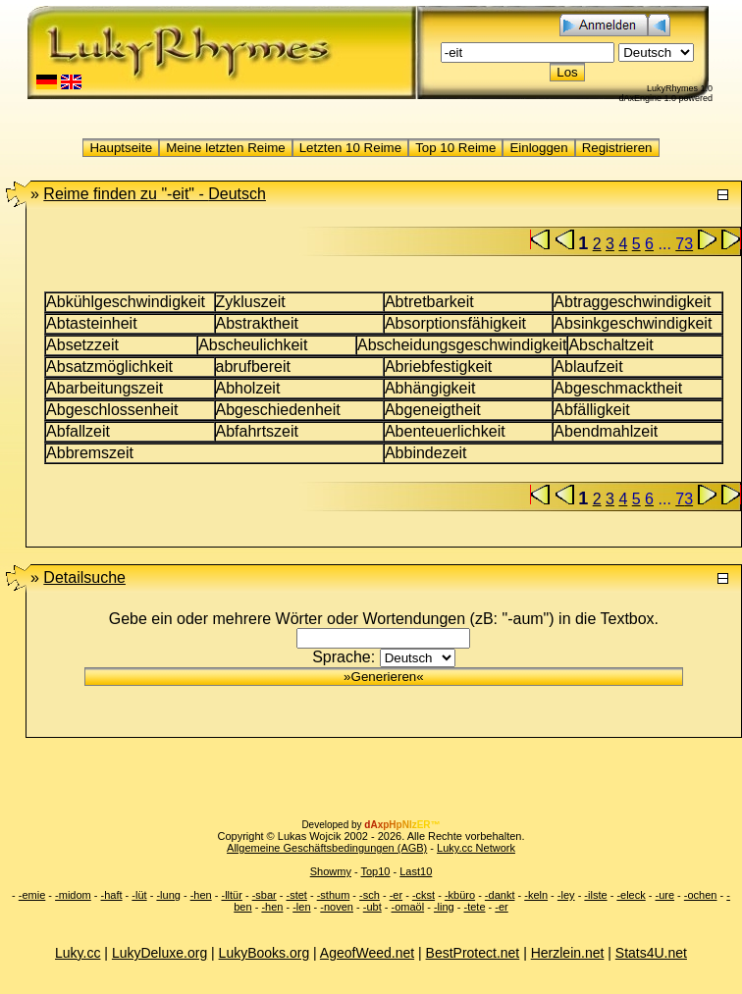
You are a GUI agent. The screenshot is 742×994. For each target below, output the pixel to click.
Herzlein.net (568, 953)
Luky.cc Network (476, 848)
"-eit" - (154, 193)
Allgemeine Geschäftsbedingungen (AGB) (327, 848)
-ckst (423, 895)
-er (396, 895)
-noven (336, 907)
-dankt (500, 895)
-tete (474, 907)
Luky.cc (77, 953)
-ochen (700, 895)
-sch (369, 895)
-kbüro (460, 895)
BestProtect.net (473, 953)
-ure (665, 895)
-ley (566, 895)
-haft (112, 895)
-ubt (372, 907)
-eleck (630, 895)
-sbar (264, 895)
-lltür (231, 895)
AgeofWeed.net (367, 953)
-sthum (333, 895)
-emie (32, 895)
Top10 (375, 871)
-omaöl (408, 907)
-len (301, 907)
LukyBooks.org (264, 953)
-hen (201, 895)
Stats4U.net (651, 953)
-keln (536, 895)
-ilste (595, 895)
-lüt (139, 895)
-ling (444, 907)
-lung (168, 895)
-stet (296, 895)
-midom (73, 895)
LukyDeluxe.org (159, 953)
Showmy (330, 871)
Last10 (415, 871)
